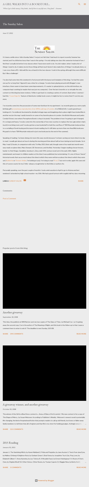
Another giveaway (12, 312)
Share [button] (80, 181)
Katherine (9, 160)
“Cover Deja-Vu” (15, 96)
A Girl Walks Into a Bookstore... (26, 4)
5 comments (15, 467)
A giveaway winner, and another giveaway (25, 404)
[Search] (79, 4)
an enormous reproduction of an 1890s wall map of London (33, 109)
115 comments (16, 429)
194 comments (16, 334)
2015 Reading (10, 442)
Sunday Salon (15, 181)
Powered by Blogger (44, 480)
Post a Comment (9, 198)
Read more (81, 334)
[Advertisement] (44, 223)
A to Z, (56, 160)
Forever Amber (20, 160)
